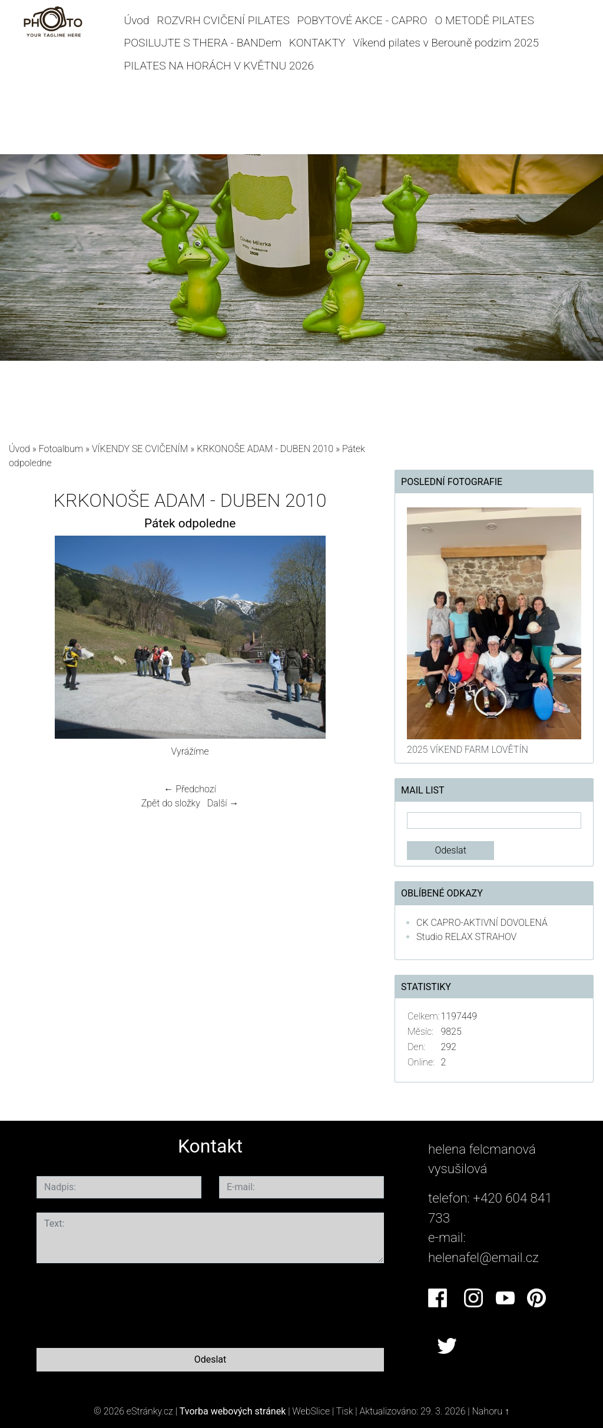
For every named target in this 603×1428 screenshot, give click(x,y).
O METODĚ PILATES (484, 20)
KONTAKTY (317, 42)
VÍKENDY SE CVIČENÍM (140, 448)
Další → (223, 803)
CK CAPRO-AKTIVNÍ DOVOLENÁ (482, 922)
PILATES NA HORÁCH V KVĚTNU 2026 (219, 65)
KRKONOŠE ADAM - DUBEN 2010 (265, 448)
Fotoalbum (61, 448)
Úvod (137, 20)
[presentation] (126, 1303)
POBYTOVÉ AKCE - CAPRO (362, 20)
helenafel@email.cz (483, 1257)
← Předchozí (190, 789)
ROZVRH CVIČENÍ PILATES (223, 20)
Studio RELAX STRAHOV (466, 936)
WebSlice (311, 1411)
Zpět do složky (170, 803)
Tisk (344, 1411)
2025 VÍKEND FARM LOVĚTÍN (467, 749)
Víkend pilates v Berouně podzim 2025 (446, 42)
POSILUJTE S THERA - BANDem (203, 42)
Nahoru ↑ (490, 1411)
